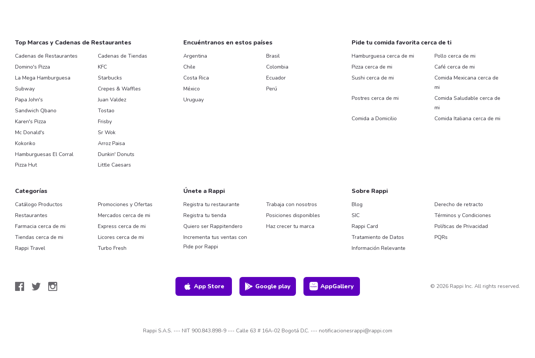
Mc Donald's (29, 132)
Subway (25, 88)
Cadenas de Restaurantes (46, 56)
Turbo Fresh (112, 248)
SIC (356, 215)
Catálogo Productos (38, 204)
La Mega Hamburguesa (42, 77)
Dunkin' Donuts (116, 154)
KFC (102, 66)
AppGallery (331, 286)
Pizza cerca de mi (372, 66)
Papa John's (29, 99)
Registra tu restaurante (211, 204)
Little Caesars (114, 164)
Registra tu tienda (204, 215)
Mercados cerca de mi (124, 215)
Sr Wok (107, 132)
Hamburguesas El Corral (44, 154)
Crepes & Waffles (119, 88)
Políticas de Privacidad (461, 226)
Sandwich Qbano (35, 110)
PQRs (441, 237)
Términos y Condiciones (462, 215)
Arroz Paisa (111, 143)
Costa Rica (196, 77)
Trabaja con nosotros (291, 204)
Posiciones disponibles (293, 215)
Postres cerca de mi (375, 98)
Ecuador (276, 77)
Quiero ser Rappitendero (212, 226)
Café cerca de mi (454, 66)
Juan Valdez (112, 99)
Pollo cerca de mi (455, 56)
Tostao (106, 110)
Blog (357, 204)
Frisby (105, 121)
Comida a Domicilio (374, 118)
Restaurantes (31, 215)
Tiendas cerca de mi (39, 237)
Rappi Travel (30, 248)
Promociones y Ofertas (125, 204)
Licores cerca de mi (121, 237)
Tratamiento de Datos (378, 237)
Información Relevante (378, 248)
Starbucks (110, 77)
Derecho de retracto (458, 204)
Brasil (273, 56)
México (191, 88)
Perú (271, 88)
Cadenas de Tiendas (122, 56)
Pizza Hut (26, 164)
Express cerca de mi (122, 226)
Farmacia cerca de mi (40, 226)
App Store (203, 286)
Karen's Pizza (30, 121)
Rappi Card (365, 226)
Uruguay (193, 99)
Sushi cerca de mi (373, 77)
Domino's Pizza (32, 66)
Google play (267, 286)
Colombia (277, 66)
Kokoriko (25, 143)
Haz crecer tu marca (290, 226)
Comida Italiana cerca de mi (467, 118)
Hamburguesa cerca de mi (383, 56)
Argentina (195, 56)
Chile (189, 66)
